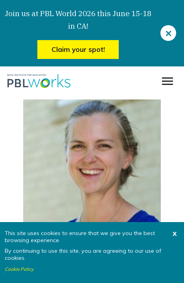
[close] (168, 33)
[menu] (167, 81)
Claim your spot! (78, 49)
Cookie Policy (19, 269)
